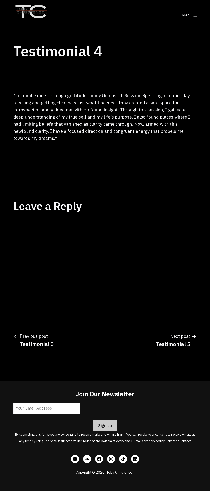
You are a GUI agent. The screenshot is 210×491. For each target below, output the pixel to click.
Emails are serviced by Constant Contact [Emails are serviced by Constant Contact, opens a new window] (162, 441)
